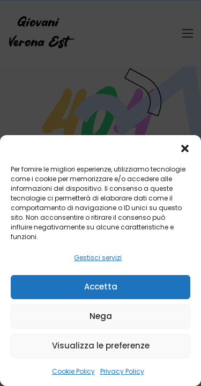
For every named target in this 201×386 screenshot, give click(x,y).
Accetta (100, 286)
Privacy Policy (122, 371)
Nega (101, 316)
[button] (185, 148)
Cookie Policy (73, 371)
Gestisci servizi (98, 257)
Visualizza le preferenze (101, 345)
